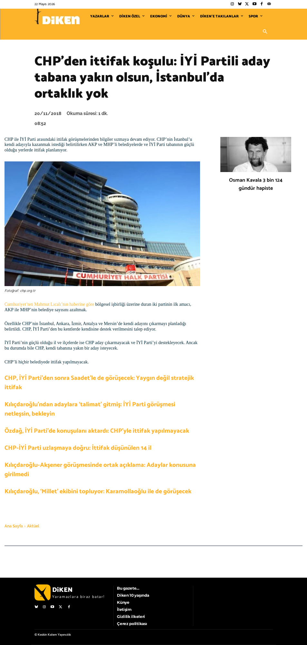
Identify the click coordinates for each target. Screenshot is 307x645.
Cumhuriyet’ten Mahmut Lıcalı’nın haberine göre (49, 304)
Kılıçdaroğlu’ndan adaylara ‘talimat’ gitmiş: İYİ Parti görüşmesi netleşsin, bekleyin (90, 409)
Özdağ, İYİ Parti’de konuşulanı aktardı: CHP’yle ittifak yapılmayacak (97, 431)
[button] (265, 32)
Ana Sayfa (14, 526)
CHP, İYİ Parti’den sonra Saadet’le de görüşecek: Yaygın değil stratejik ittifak (99, 382)
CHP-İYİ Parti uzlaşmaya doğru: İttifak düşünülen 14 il (78, 448)
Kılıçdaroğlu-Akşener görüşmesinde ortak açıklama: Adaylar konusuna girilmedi (100, 469)
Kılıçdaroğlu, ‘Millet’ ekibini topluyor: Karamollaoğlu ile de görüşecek (98, 491)
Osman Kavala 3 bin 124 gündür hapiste (256, 184)
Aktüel (33, 526)
